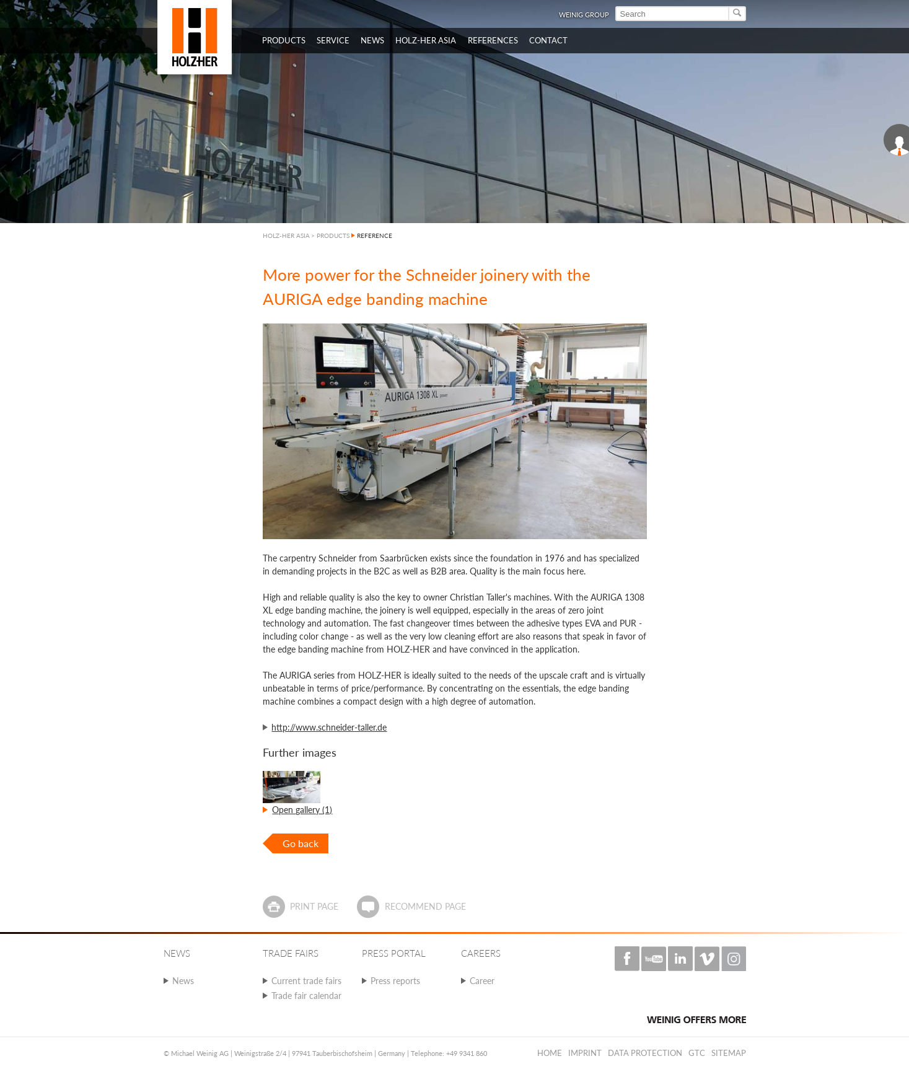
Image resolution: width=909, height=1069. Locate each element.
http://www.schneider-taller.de (329, 727)
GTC (696, 1053)
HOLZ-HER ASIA (286, 235)
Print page (314, 906)
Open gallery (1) (302, 809)
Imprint (585, 1053)
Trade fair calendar (306, 995)
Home (549, 1053)
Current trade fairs (306, 980)
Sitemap (728, 1053)
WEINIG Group (584, 15)
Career (482, 980)
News (183, 980)
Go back (300, 843)
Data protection (645, 1053)
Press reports (395, 980)
